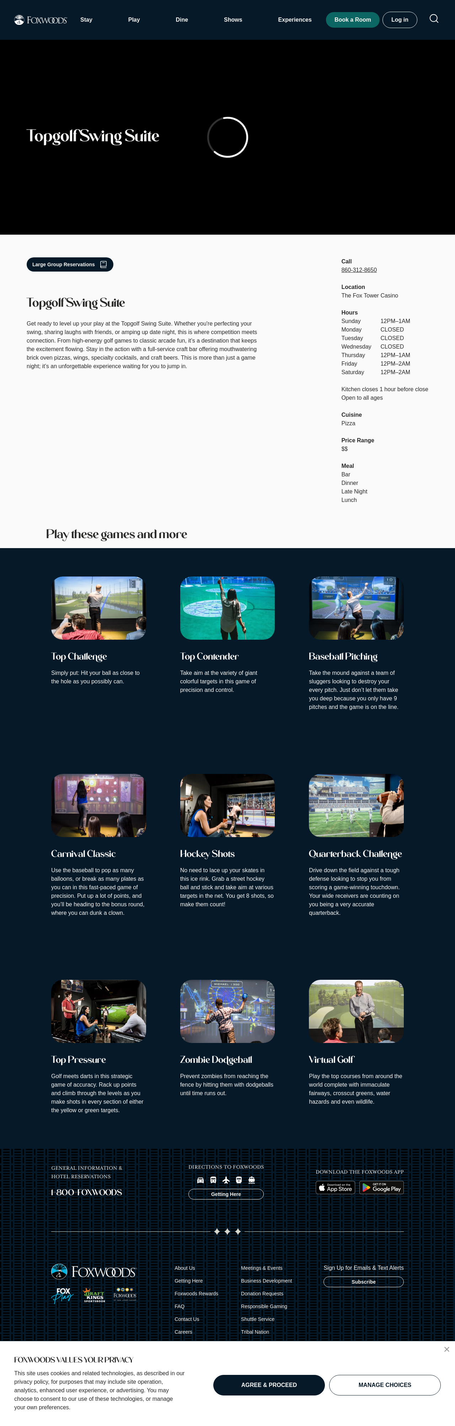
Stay (86, 20)
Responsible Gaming (264, 1306)
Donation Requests (262, 1293)
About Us (185, 1268)
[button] (446, 1349)
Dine (182, 20)
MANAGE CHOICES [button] (385, 1385)
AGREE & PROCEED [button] (269, 1385)
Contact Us (187, 1319)
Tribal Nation (255, 1332)
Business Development (266, 1281)
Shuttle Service (257, 1319)
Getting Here (189, 1281)
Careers (183, 1332)
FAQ (179, 1306)
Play (134, 20)
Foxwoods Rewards (196, 1293)
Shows (233, 20)
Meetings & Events (262, 1268)
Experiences (295, 20)
